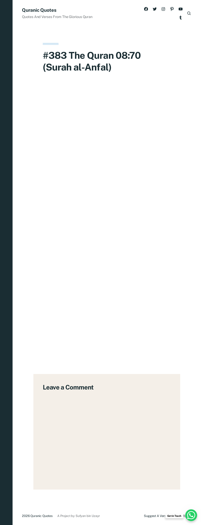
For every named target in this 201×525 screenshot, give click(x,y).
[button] (6, 262)
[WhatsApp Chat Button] (191, 515)
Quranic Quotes (39, 10)
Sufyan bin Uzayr (88, 516)
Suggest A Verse (156, 516)
